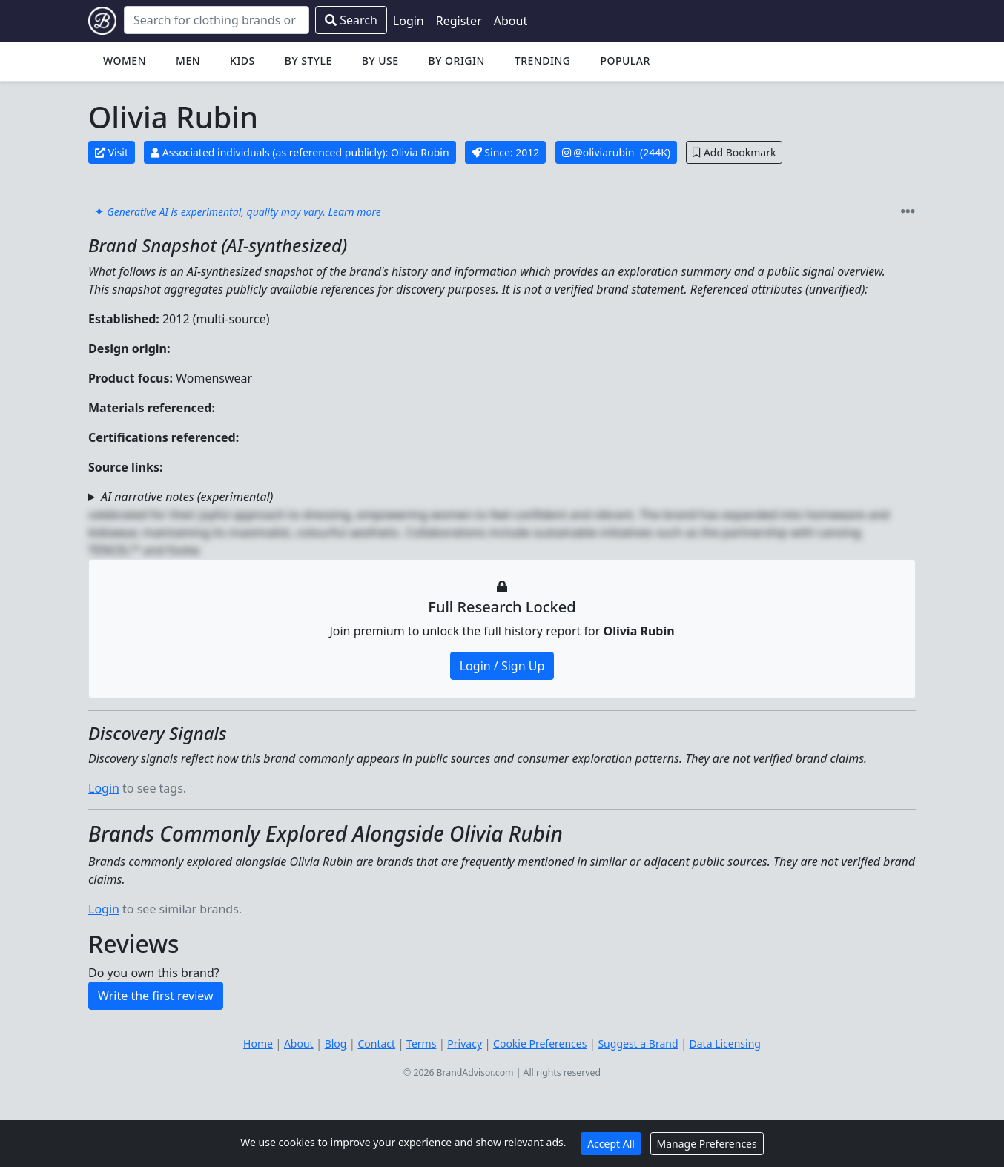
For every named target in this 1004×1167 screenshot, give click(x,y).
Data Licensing (725, 1044)
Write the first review (156, 996)
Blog (336, 1044)
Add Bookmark (734, 152)
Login (408, 21)
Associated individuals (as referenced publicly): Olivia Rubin (300, 152)
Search (351, 20)
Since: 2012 (506, 152)
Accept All (611, 1144)
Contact (376, 1044)
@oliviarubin (605, 152)
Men (188, 60)
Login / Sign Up (502, 666)
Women (124, 60)
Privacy (464, 1044)
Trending (543, 60)
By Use (380, 60)
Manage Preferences (707, 1144)
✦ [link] (237, 211)
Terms (421, 1044)
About (510, 21)
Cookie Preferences (540, 1044)
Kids (242, 60)
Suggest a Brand (638, 1044)
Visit (111, 152)
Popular (625, 60)
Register (459, 21)
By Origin (457, 60)
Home (258, 1044)
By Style (308, 60)
